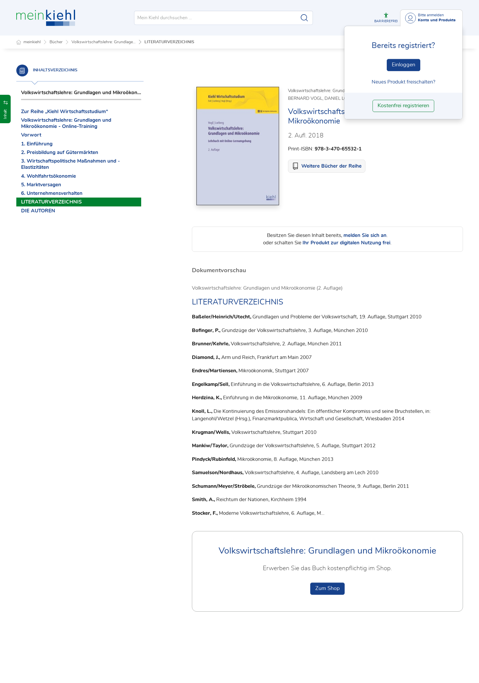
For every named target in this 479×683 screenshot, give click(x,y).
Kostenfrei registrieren (403, 105)
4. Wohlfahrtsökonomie (48, 176)
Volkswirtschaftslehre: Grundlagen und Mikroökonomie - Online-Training (66, 123)
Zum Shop (327, 588)
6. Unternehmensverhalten (51, 193)
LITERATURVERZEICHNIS (169, 42)
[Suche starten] (304, 17)
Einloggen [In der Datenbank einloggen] (403, 65)
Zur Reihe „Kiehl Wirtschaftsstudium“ (64, 111)
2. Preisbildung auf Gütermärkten (59, 152)
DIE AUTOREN (38, 210)
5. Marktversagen (41, 184)
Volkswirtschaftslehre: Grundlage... (103, 42)
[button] (386, 18)
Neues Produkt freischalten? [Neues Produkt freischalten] (403, 81)
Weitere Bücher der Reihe (331, 166)
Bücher (56, 42)
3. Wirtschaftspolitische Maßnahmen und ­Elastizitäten (70, 164)
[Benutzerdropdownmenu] (431, 17)
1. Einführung (36, 143)
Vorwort (31, 134)
